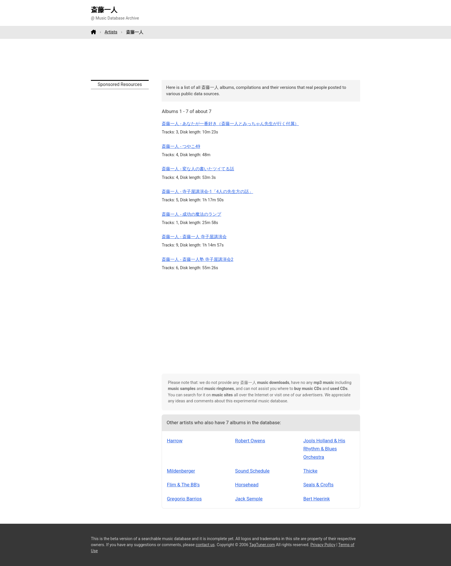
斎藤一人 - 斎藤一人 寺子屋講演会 (194, 236)
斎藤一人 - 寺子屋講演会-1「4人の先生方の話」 (207, 191)
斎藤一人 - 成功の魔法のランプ (191, 214)
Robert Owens (250, 440)
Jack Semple (248, 499)
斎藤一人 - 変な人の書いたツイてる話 (198, 168)
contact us (205, 544)
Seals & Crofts (318, 484)
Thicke (310, 471)
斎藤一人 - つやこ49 (181, 146)
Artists (111, 32)
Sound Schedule (252, 471)
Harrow (174, 440)
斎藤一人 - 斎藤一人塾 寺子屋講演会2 (197, 259)
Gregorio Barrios (184, 499)
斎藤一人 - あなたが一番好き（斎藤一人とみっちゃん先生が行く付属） (230, 123)
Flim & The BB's (183, 484)
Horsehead (246, 484)
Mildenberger (181, 471)
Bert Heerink (316, 499)
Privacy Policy (322, 544)
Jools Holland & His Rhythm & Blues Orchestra (324, 449)
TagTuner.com (262, 544)
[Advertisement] (225, 59)
